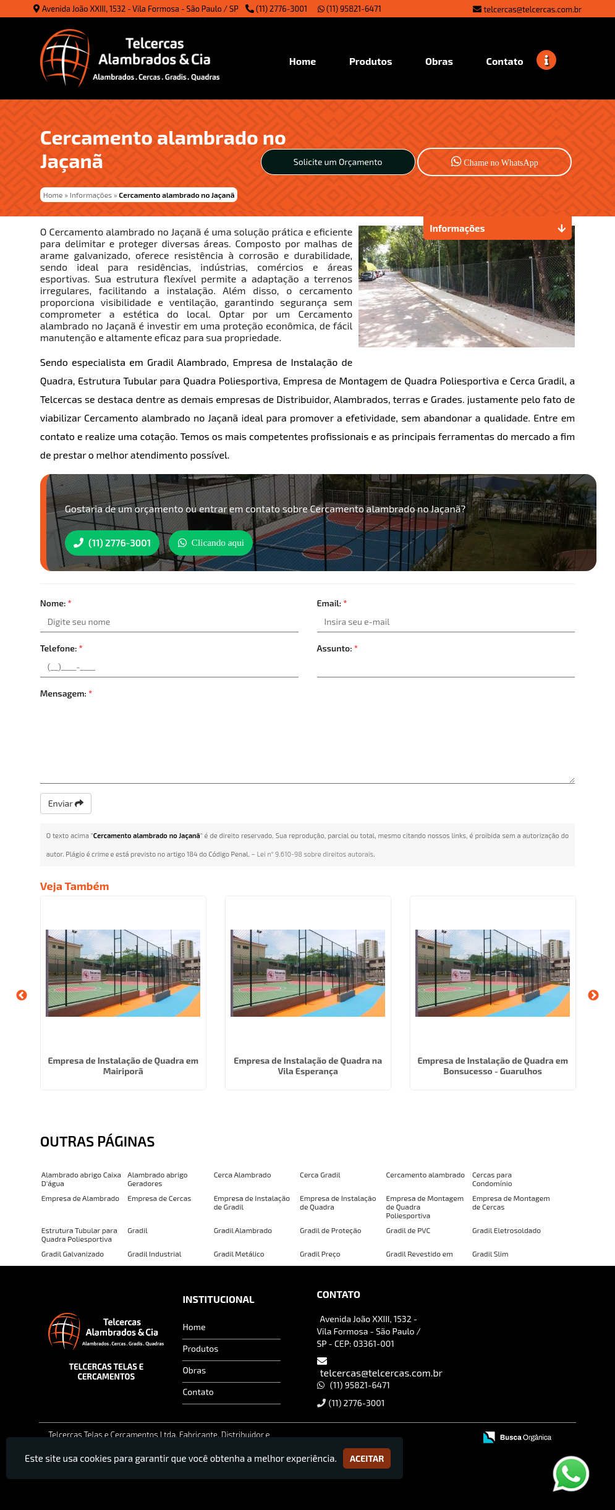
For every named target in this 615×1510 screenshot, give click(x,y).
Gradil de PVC (408, 1228)
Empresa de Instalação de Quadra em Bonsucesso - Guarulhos (492, 1064)
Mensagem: (66, 692)
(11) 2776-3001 (281, 9)
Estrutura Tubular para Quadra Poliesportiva (79, 1233)
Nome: (56, 601)
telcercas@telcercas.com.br (532, 9)
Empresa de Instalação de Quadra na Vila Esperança (308, 1064)
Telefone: (61, 647)
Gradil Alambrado (243, 1228)
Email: (332, 601)
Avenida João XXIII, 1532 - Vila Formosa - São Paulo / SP (140, 9)
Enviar (65, 802)
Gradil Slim (490, 1252)
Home (193, 1325)
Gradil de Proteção (331, 1228)
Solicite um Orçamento (338, 161)
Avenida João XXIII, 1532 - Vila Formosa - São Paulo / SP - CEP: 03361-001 (369, 1329)
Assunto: (337, 647)
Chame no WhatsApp (494, 161)
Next (593, 994)
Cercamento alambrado (425, 1173)
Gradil (137, 1228)
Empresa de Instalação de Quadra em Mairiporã (123, 1064)
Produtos (200, 1347)
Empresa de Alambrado (80, 1196)
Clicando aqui (226, 542)
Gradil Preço (320, 1252)
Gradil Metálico (239, 1252)
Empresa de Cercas (159, 1196)
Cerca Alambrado (242, 1173)
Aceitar (367, 1458)
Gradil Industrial (154, 1252)
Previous (21, 994)
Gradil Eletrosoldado (506, 1228)
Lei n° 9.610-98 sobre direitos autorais (315, 853)
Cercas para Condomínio (492, 1177)
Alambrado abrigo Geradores (157, 1177)
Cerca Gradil (320, 1173)
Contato (197, 1390)
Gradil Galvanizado (72, 1252)
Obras (194, 1369)
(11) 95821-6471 (349, 9)
